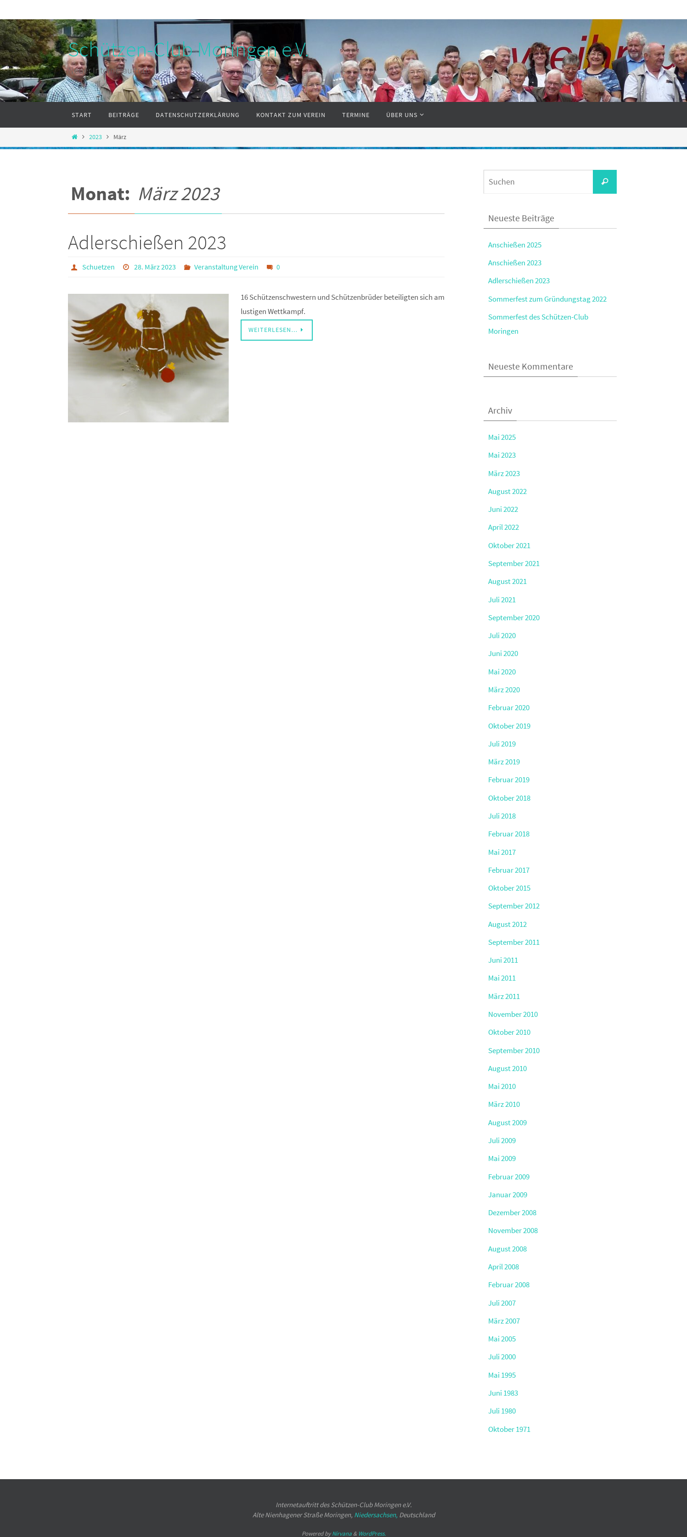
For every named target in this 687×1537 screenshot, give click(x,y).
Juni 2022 (503, 508)
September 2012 (514, 903)
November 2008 (513, 1226)
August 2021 (507, 580)
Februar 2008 (508, 1280)
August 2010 (507, 1065)
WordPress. (372, 1528)
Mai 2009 (502, 1155)
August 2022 (507, 490)
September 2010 (514, 1047)
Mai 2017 (502, 849)
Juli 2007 (502, 1298)
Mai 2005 (502, 1334)
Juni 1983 (503, 1388)
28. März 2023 (155, 266)
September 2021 (514, 562)
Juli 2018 (502, 813)
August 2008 (507, 1244)
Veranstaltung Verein (226, 266)
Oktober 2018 (509, 796)
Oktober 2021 (509, 544)
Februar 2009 (508, 1172)
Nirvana (342, 1528)
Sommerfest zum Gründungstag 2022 (547, 298)
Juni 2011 (503, 957)
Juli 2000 (502, 1352)
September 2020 (514, 616)
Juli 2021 (502, 598)
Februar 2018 (508, 831)
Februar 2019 (508, 778)
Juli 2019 (502, 742)
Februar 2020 (508, 706)
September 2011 (514, 939)
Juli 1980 (502, 1406)
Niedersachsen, (376, 1509)
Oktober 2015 (509, 885)
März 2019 (504, 760)
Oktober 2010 (509, 1029)
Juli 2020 (502, 634)
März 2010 (504, 1100)
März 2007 (504, 1316)
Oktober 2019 (509, 723)
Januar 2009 (507, 1190)
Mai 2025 (502, 437)
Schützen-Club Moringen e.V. (188, 49)
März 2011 (504, 993)
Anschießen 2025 (514, 245)
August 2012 (507, 921)
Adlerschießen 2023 (147, 242)
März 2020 (504, 688)
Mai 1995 (502, 1370)
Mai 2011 (502, 975)
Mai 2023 (502, 454)
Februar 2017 (508, 867)
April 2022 (503, 526)
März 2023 (504, 472)
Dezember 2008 (512, 1208)
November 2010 (513, 1011)
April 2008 (503, 1262)
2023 (95, 137)
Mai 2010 (502, 1082)
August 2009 (507, 1118)
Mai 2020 (502, 670)
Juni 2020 (503, 652)
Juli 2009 (502, 1137)
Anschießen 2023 (514, 263)
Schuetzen (98, 266)
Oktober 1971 (509, 1424)
